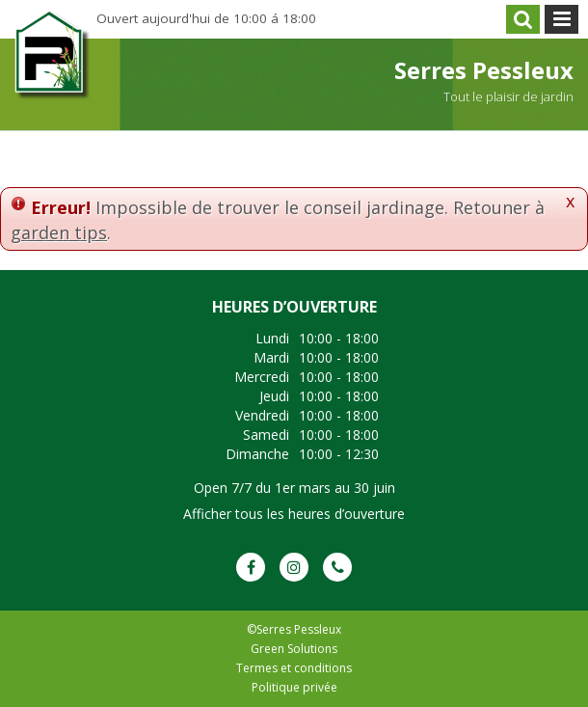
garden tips (59, 232)
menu (561, 19)
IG (294, 567)
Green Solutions (294, 648)
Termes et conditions (294, 668)
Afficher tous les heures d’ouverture (294, 513)
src (523, 19)
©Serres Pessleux (294, 629)
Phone (337, 567)
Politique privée (294, 687)
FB (250, 567)
